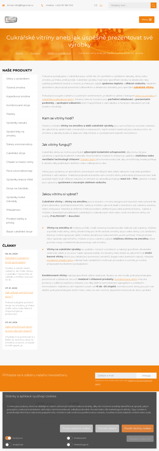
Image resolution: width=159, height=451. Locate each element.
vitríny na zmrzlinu (144, 95)
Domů (19, 53)
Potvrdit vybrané (107, 428)
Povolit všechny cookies (137, 428)
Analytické (18, 444)
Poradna (35, 53)
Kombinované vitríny (126, 279)
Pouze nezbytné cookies (76, 428)
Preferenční (80, 438)
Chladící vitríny (88, 159)
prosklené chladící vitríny (60, 260)
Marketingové (81, 444)
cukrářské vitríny (143, 87)
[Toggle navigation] (146, 19)
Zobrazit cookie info (140, 439)
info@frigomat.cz (23, 5)
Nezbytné (18, 438)
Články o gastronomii (59, 53)
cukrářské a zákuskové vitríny (58, 99)
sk (101, 5)
